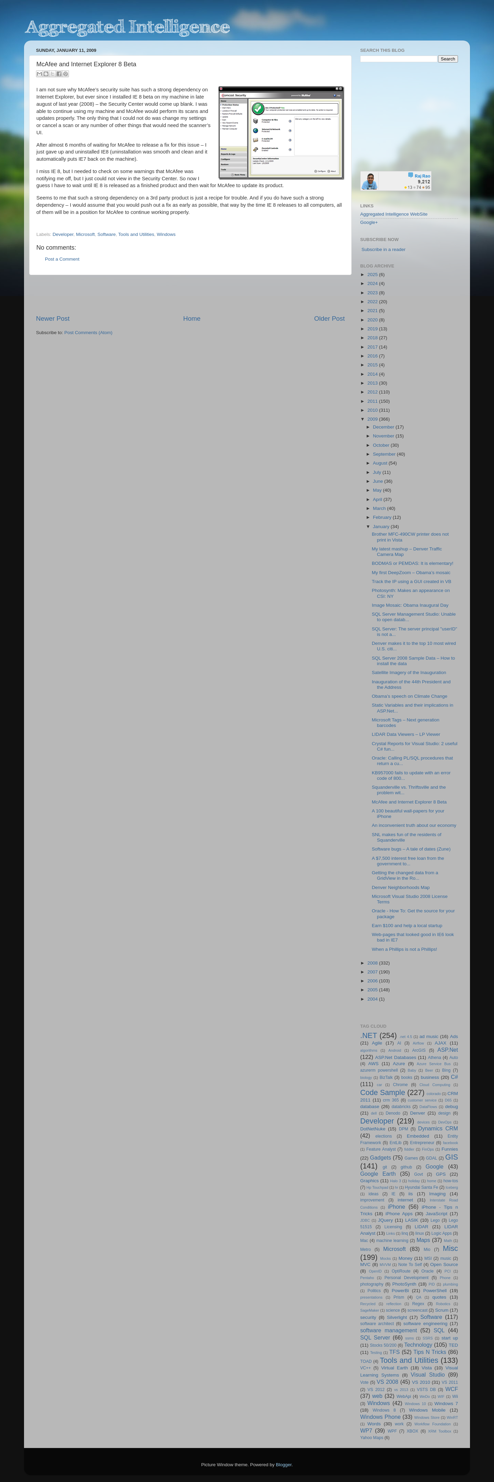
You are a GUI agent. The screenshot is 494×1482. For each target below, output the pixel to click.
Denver (417, 1113)
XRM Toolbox (439, 1431)
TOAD (366, 1361)
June (378, 481)
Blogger (284, 1464)
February (383, 517)
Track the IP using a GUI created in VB (411, 581)
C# (454, 1077)
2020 (373, 319)
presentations (371, 1297)
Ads (454, 1036)
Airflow (418, 1043)
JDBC (365, 1220)
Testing (376, 1352)
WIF (441, 1396)
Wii (455, 1396)
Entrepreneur (422, 1142)
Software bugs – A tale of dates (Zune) (411, 849)
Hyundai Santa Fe (421, 1187)
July (378, 472)
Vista (427, 1367)
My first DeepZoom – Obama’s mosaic (411, 572)
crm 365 (391, 1100)
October (382, 445)
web (377, 1396)
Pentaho (367, 1278)
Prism (398, 1297)
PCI (448, 1271)
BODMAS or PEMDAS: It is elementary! (413, 563)
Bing (446, 1070)
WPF (392, 1431)
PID (431, 1284)
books (406, 1077)
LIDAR (421, 1226)
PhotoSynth (404, 1284)
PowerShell (435, 1290)
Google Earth (378, 1174)
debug (451, 1106)
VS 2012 (376, 1389)
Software (106, 234)
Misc (450, 1248)
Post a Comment (62, 259)
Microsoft (85, 234)
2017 (373, 347)
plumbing (450, 1284)
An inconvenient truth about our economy (414, 825)
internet (405, 1199)
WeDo (425, 1396)
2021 (373, 310)
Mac (364, 1240)
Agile (377, 1043)
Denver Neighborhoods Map (401, 887)
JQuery (385, 1220)
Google (435, 1166)
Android (394, 1050)
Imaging (437, 1193)
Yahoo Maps (371, 1437)
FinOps (428, 1149)
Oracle (427, 1271)
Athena (434, 1057)
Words (374, 1423)
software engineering (425, 1323)
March (380, 508)
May (378, 490)
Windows (166, 234)
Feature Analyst (381, 1149)
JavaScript (436, 1213)
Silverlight (397, 1317)
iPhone (396, 1207)
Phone (445, 1278)
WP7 (366, 1430)
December (384, 427)
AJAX (440, 1043)
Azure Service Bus (434, 1064)
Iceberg (452, 1187)
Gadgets (380, 1157)
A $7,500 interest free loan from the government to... (408, 861)
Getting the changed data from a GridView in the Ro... (405, 875)
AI (399, 1043)
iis (411, 1193)
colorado (434, 1094)
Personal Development (406, 1277)
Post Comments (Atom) (88, 332)
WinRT (452, 1417)
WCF (451, 1389)
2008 (373, 963)
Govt (418, 1174)
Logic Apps (441, 1233)
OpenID (375, 1271)
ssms (409, 1338)
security (368, 1317)
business (430, 1077)
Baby (412, 1070)
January (382, 526)
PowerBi (400, 1290)
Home (191, 318)
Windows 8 (384, 1410)
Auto (453, 1057)
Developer (62, 234)
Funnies (450, 1149)
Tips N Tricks (429, 1352)
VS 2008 (387, 1382)
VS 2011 (450, 1382)
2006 (373, 980)
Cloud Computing (435, 1085)
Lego (435, 1220)
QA (419, 1297)
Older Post (329, 318)
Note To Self (410, 1264)
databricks (400, 1106)
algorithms (368, 1050)
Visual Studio (428, 1374)
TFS (394, 1352)
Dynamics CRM (438, 1128)
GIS (451, 1157)
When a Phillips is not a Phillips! (404, 949)
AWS (373, 1063)
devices (423, 1122)
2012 (373, 392)
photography (372, 1284)
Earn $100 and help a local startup (407, 925)
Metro (365, 1249)
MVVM (385, 1265)
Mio (427, 1249)
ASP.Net (447, 1050)
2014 (373, 374)
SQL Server (375, 1337)
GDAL (431, 1158)
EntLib (395, 1142)
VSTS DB (426, 1389)
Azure (399, 1063)
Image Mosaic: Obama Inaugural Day (410, 605)
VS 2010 (421, 1382)
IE (393, 1194)
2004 (373, 999)
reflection (393, 1304)
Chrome (400, 1084)
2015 (373, 364)
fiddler (409, 1149)
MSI (428, 1258)
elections (383, 1136)
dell (374, 1113)
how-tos (451, 1180)
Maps (423, 1240)
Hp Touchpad (377, 1187)
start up (450, 1338)
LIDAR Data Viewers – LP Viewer (406, 734)
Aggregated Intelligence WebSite (393, 214)
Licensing (393, 1226)
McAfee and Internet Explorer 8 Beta (409, 802)
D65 (448, 1100)
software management (388, 1330)
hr (396, 1187)
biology (366, 1077)
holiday (414, 1181)
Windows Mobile (427, 1410)
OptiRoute (401, 1271)
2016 (373, 355)
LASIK (411, 1220)
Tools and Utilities (136, 234)
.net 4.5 (405, 1037)
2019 (373, 328)
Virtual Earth (394, 1367)
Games (411, 1158)
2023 (373, 292)
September (385, 454)
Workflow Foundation (432, 1424)
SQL (439, 1330)
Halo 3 (395, 1181)
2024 (373, 283)
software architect (377, 1323)
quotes (439, 1297)
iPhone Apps (399, 1213)
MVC (365, 1264)
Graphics (369, 1180)
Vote (364, 1382)
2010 (373, 410)
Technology (418, 1345)
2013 (373, 383)
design (444, 1113)
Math (448, 1241)
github (406, 1167)
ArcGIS (418, 1050)
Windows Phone (380, 1417)
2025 (373, 274)
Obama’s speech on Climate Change (409, 696)
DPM (403, 1129)
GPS (441, 1174)
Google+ (369, 222)
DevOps (444, 1122)
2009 (373, 419)
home (431, 1181)
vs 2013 (401, 1390)
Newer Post (53, 318)
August (381, 463)
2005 (373, 989)
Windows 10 (415, 1404)
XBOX (412, 1431)
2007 (373, 971)
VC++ (365, 1368)
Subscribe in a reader (383, 249)
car (379, 1085)
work (399, 1424)
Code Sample (382, 1092)
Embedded (418, 1136)
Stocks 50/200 (383, 1345)
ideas (373, 1194)
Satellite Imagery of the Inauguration (409, 672)
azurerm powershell (379, 1070)
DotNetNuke (373, 1128)
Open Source (444, 1264)
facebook (450, 1143)
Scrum (441, 1310)
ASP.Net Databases (395, 1057)
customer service (422, 1100)
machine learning (392, 1240)
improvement (372, 1200)
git (385, 1167)
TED (453, 1345)
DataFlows (428, 1107)
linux (419, 1233)
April (378, 499)
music (445, 1258)
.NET (368, 1035)
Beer (429, 1070)
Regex (418, 1303)
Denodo (393, 1113)
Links (390, 1233)
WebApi (404, 1396)
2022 (373, 301)
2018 (373, 337)
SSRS (428, 1338)
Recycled (367, 1304)
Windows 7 (446, 1403)
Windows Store (427, 1417)
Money (406, 1258)
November (384, 435)
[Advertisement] (190, 294)
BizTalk (385, 1077)
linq (404, 1233)
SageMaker (369, 1310)
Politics (373, 1290)
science (393, 1310)
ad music (429, 1036)
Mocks (385, 1258)
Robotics (443, 1304)
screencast (418, 1310)
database (369, 1106)
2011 (373, 401)
